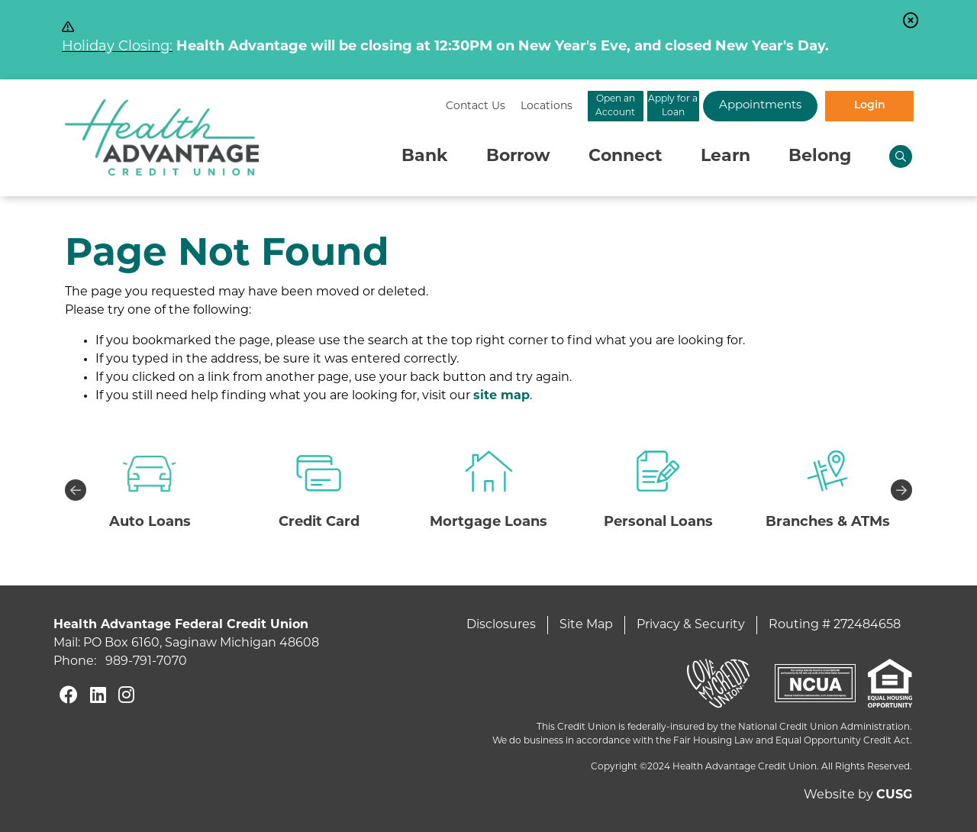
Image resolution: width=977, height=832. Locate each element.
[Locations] (390, 106)
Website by (858, 795)
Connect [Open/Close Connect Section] (625, 157)
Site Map (586, 625)
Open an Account (489, 105)
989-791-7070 (146, 662)
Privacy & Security (691, 625)
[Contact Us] (319, 106)
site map (501, 396)
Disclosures (501, 625)
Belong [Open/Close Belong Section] (819, 157)
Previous (75, 490)
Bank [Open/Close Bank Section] (424, 157)
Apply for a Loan (611, 105)
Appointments (733, 105)
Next (901, 490)
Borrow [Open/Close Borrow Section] (518, 157)
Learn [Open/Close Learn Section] (725, 157)
